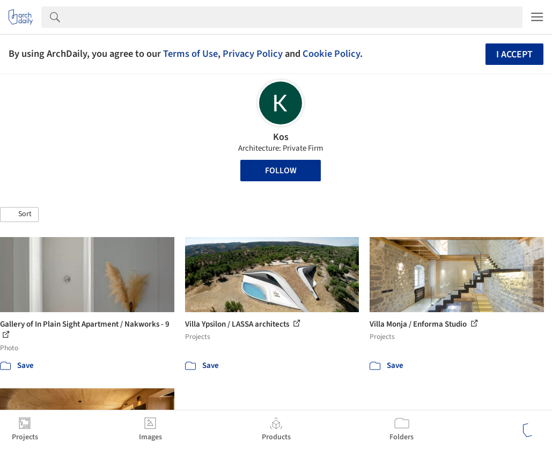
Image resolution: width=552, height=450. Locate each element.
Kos (281, 137)
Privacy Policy (253, 54)
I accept (514, 54)
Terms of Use (190, 54)
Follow (281, 170)
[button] (19, 214)
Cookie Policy (331, 54)
